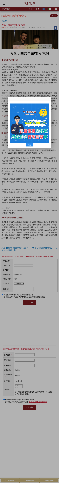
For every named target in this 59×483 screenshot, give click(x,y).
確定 (29, 145)
